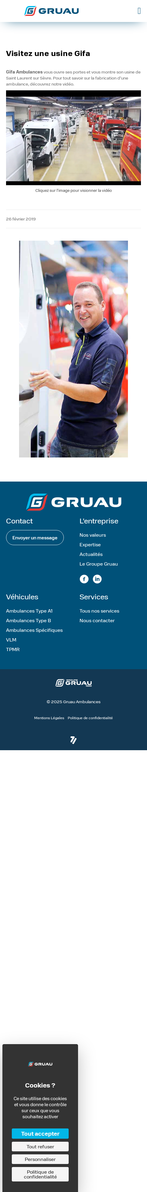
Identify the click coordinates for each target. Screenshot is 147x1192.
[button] (35, 537)
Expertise (90, 544)
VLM (11, 639)
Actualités (91, 554)
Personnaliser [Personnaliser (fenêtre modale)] (40, 1159)
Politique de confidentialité (90, 717)
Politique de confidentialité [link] (40, 1174)
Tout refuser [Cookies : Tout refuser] (40, 1146)
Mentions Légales (49, 717)
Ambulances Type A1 (29, 610)
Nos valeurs (93, 535)
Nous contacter (97, 620)
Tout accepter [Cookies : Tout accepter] (40, 1133)
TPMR (13, 649)
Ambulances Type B (28, 620)
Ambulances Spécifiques (34, 630)
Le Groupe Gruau (99, 563)
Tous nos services (99, 610)
